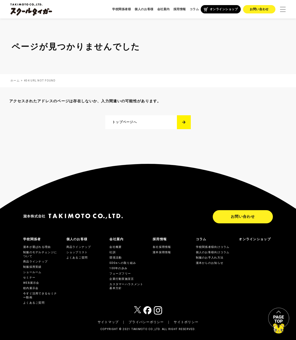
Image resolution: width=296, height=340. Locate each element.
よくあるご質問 (34, 302)
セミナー (29, 277)
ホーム (15, 80)
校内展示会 (30, 288)
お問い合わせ (259, 9)
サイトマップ (108, 322)
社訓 (112, 252)
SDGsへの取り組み (122, 263)
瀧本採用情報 (162, 252)
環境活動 (115, 257)
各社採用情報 (162, 247)
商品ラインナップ (35, 261)
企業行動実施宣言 (121, 279)
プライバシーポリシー (146, 322)
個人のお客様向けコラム (213, 252)
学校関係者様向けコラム (213, 247)
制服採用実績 (32, 266)
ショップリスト (77, 252)
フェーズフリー (120, 273)
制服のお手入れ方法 (210, 257)
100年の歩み (118, 268)
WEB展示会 (31, 282)
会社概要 (115, 247)
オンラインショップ (224, 9)
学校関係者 (32, 239)
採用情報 (179, 9)
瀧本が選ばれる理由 (37, 247)
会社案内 (163, 9)
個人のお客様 (144, 9)
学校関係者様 (121, 9)
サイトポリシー (186, 322)
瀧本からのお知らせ (210, 263)
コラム (194, 9)
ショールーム (32, 272)
